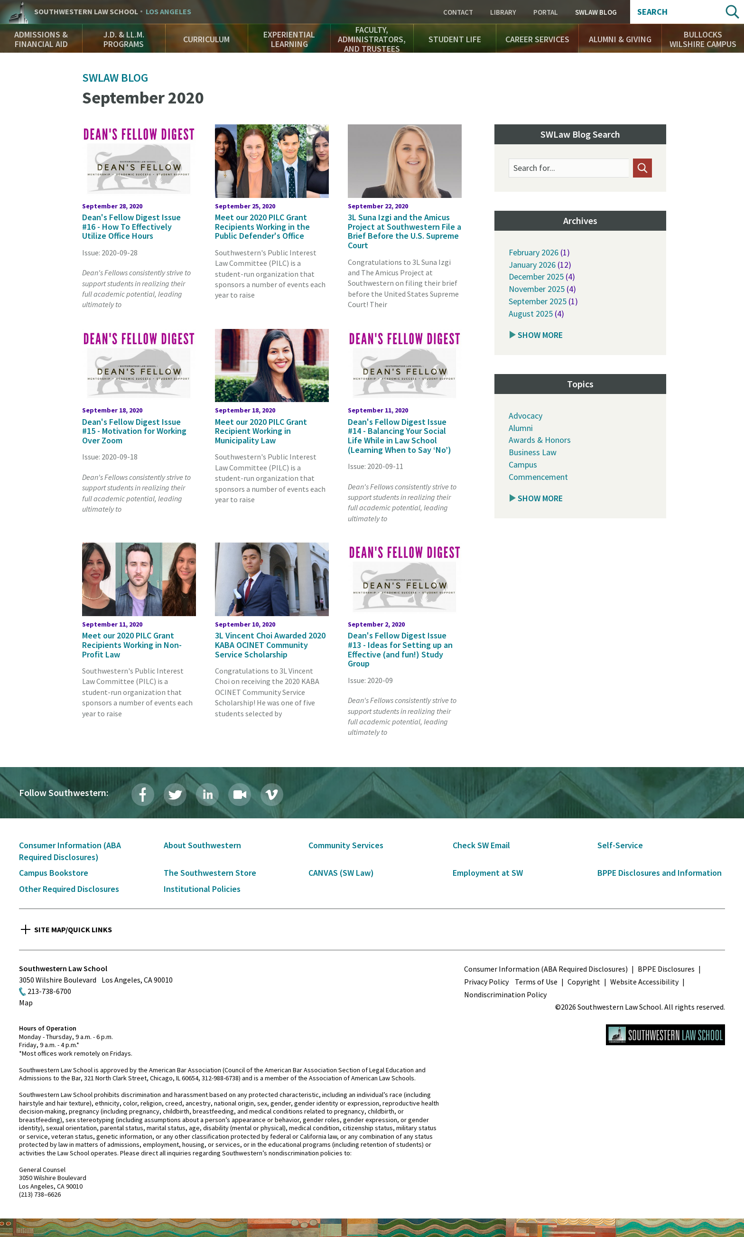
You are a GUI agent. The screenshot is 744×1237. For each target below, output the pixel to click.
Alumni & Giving (620, 39)
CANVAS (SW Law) (341, 872)
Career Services (537, 39)
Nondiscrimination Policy (505, 994)
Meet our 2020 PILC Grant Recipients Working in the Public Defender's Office (262, 227)
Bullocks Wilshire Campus (703, 39)
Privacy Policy (486, 981)
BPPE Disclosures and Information (659, 872)
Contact (458, 12)
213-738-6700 (49, 991)
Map (26, 1002)
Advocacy (525, 415)
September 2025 (538, 301)
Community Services (345, 845)
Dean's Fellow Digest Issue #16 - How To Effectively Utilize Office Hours (131, 227)
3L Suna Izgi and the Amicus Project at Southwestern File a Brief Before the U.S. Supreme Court (404, 231)
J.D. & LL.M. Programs (123, 39)
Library (503, 12)
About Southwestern (202, 845)
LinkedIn (207, 794)
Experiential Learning (289, 39)
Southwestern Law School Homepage (665, 1035)
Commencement (538, 476)
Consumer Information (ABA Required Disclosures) (546, 969)
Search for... (534, 168)
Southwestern (112, 12)
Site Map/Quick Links (73, 929)
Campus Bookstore (53, 872)
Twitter (175, 794)
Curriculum (206, 39)
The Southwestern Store (210, 872)
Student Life (454, 39)
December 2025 (536, 276)
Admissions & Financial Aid (41, 39)
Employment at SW (488, 872)
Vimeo (271, 794)
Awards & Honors (540, 439)
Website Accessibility (644, 981)
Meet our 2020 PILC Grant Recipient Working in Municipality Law (261, 431)
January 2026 (532, 264)
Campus (523, 464)
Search (652, 12)
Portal (545, 12)
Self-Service (620, 845)
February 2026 (533, 252)
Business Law (533, 452)
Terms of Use (536, 981)
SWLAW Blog (596, 12)
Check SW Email (481, 845)
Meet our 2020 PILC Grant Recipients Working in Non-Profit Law (132, 645)
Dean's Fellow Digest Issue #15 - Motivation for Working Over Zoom (134, 431)
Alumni (521, 427)
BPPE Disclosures (666, 969)
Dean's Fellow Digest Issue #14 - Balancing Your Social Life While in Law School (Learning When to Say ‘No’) (399, 435)
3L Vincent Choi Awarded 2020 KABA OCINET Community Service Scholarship (270, 645)
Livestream (239, 794)
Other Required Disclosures (69, 888)
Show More (540, 334)
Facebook (142, 794)
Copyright (583, 981)
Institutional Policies (202, 888)
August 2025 (531, 313)
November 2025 (537, 288)
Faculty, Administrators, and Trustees (372, 39)
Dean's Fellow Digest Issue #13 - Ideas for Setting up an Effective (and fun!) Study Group (400, 649)
